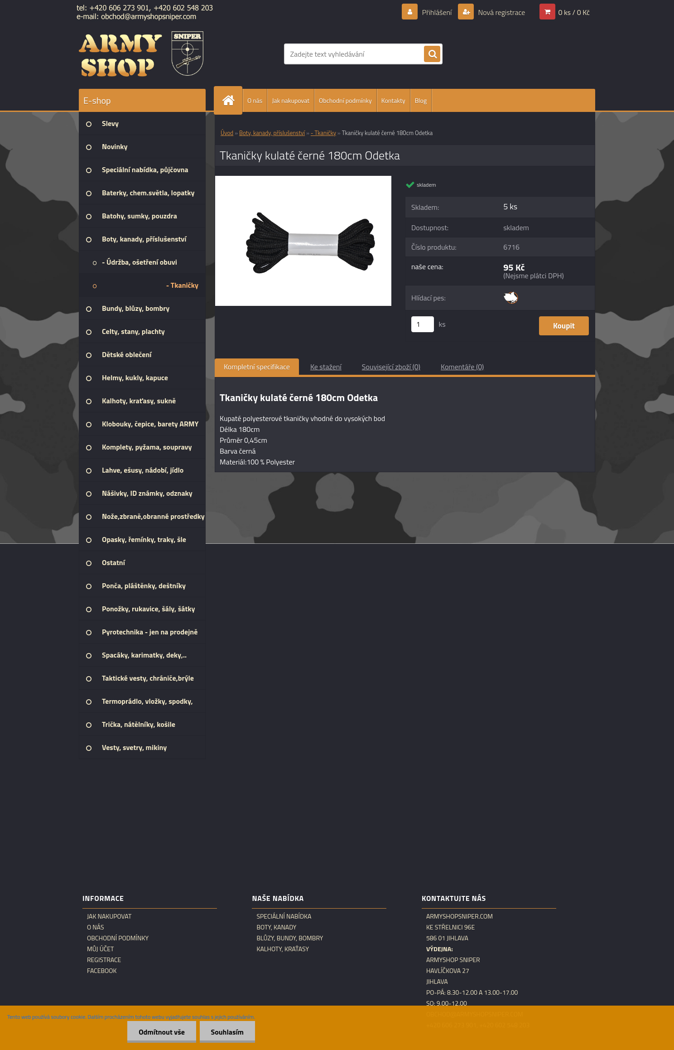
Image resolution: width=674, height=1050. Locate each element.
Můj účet (100, 949)
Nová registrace (501, 12)
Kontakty (393, 100)
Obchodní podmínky (345, 100)
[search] (432, 54)
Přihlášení (436, 12)
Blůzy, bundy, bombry (289, 938)
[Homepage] (231, 100)
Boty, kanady (276, 927)
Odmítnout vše (162, 1031)
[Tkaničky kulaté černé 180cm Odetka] (303, 179)
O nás (254, 100)
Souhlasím (227, 1031)
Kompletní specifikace (257, 366)
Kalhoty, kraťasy (282, 949)
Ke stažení (326, 366)
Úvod (227, 132)
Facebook (102, 971)
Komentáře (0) (462, 366)
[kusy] (422, 324)
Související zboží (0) (391, 366)
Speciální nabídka (283, 916)
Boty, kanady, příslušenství (272, 132)
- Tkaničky (323, 132)
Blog (421, 100)
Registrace (104, 960)
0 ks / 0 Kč (574, 12)
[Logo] (141, 54)
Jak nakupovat (290, 100)
